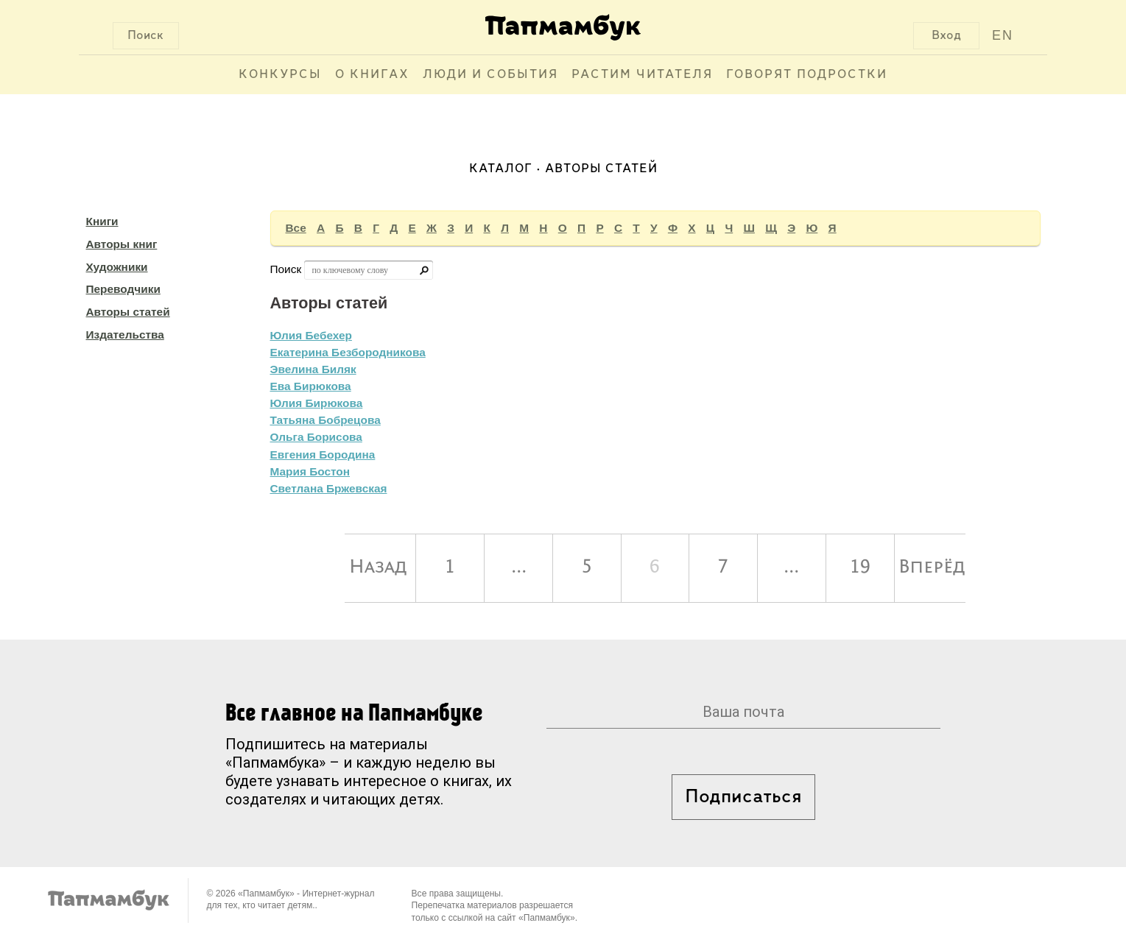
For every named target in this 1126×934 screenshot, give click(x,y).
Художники (117, 267)
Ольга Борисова (316, 437)
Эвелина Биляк (313, 369)
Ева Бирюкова (310, 386)
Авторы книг (122, 244)
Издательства (125, 334)
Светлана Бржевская (328, 488)
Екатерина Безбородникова (348, 352)
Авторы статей (128, 311)
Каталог (500, 169)
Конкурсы (280, 75)
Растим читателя (642, 75)
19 (860, 567)
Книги (102, 221)
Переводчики (123, 289)
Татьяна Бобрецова (325, 420)
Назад (378, 567)
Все (296, 228)
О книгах (372, 75)
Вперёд (931, 567)
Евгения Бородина (323, 454)
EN (1002, 35)
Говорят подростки (806, 75)
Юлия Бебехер (311, 335)
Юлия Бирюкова (316, 403)
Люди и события (490, 75)
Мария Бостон (310, 471)
